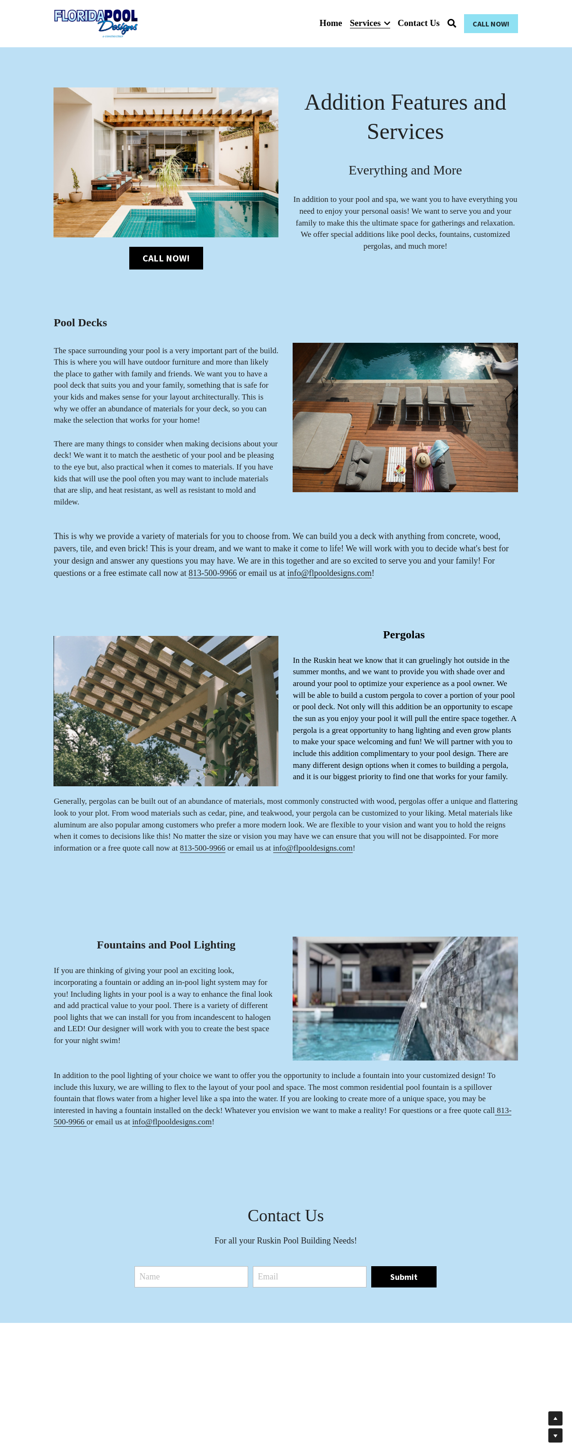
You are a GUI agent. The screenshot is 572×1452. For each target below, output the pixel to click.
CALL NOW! (491, 23)
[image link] (95, 23)
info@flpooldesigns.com (329, 575)
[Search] (451, 23)
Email (268, 1278)
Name (149, 1278)
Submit (404, 1278)
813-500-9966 (212, 575)
